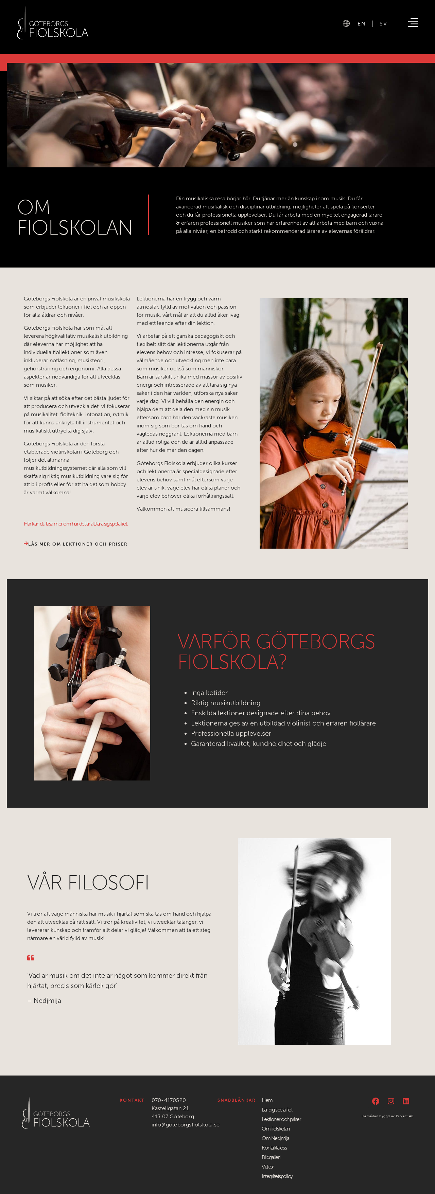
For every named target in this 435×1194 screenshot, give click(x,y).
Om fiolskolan (276, 1128)
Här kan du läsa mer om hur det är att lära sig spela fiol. (75, 523)
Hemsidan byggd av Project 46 (387, 1116)
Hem (267, 1100)
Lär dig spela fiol (277, 1109)
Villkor (268, 1166)
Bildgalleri (271, 1157)
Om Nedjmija (275, 1138)
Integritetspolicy (277, 1176)
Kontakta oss (274, 1147)
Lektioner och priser (281, 1119)
